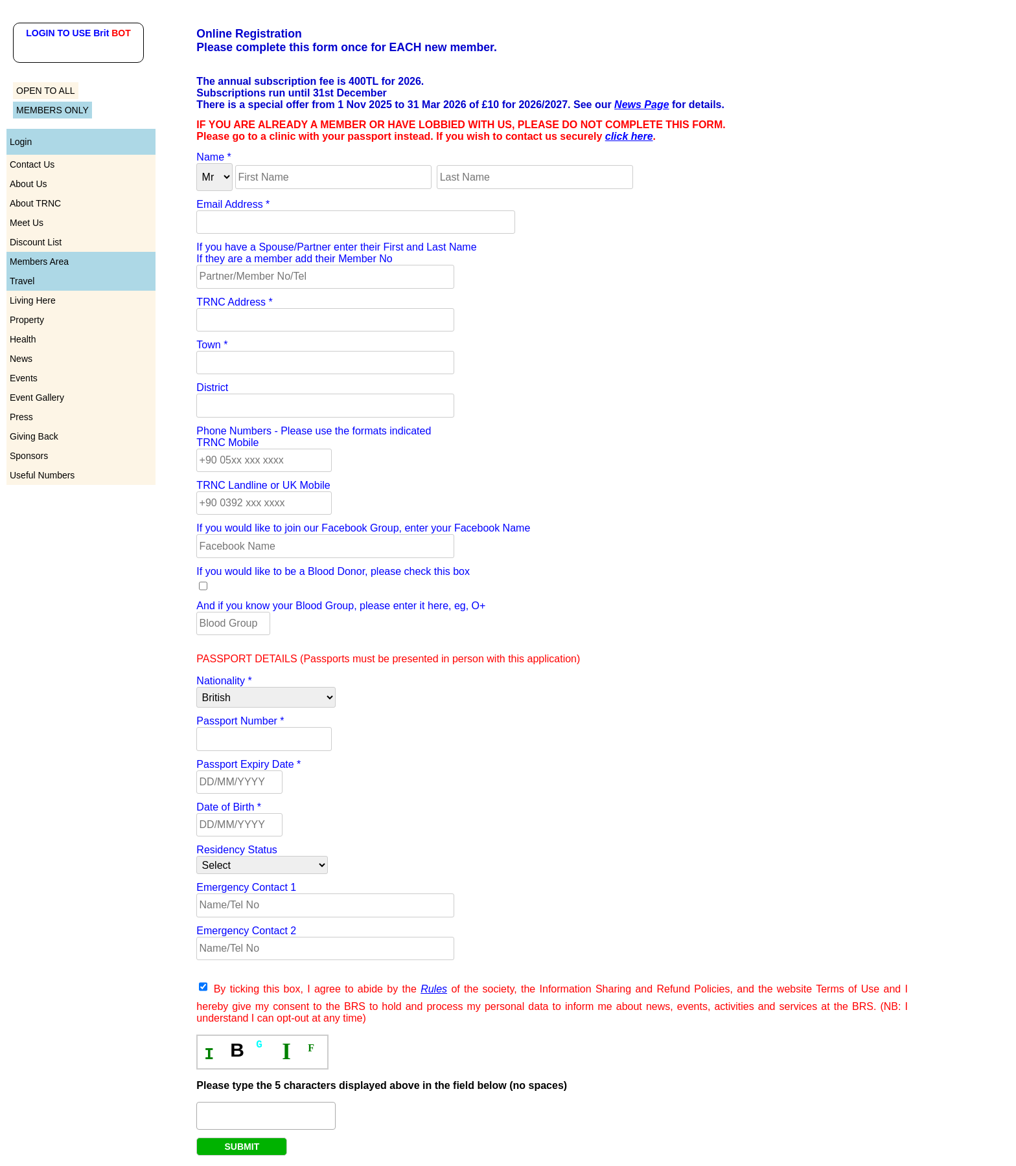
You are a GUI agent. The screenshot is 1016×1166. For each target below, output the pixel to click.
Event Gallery (37, 397)
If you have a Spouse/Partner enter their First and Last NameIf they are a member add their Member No (336, 252)
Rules (434, 988)
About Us (28, 184)
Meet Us (26, 223)
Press (21, 417)
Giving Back (34, 436)
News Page (641, 104)
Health (23, 339)
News (21, 358)
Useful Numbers (42, 475)
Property (27, 320)
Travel (22, 281)
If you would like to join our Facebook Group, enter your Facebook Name (363, 527)
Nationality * (223, 680)
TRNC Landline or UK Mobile (263, 485)
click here (629, 136)
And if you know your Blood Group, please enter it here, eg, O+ (340, 605)
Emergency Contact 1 (246, 887)
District (212, 387)
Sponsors (29, 456)
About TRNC (35, 203)
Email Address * (233, 204)
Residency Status (236, 849)
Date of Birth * (228, 807)
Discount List (36, 242)
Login (21, 142)
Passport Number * (240, 720)
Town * (211, 344)
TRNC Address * (234, 302)
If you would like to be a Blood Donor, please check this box (333, 571)
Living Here (33, 300)
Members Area (39, 261)
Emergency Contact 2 (246, 930)
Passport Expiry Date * (248, 764)
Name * (213, 157)
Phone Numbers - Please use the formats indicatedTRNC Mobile (313, 436)
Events (24, 378)
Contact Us (32, 164)
